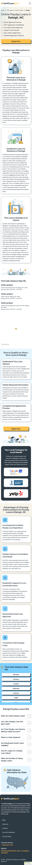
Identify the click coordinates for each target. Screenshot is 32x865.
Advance (16, 679)
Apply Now (16, 41)
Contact (5, 828)
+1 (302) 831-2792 (7, 845)
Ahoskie (16, 684)
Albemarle (16, 688)
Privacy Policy (7, 836)
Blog (3, 820)
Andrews (16, 693)
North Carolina (19, 10)
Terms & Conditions (8, 832)
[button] (28, 863)
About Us (5, 824)
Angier (16, 698)
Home (2, 10)
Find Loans (10, 10)
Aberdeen (16, 675)
